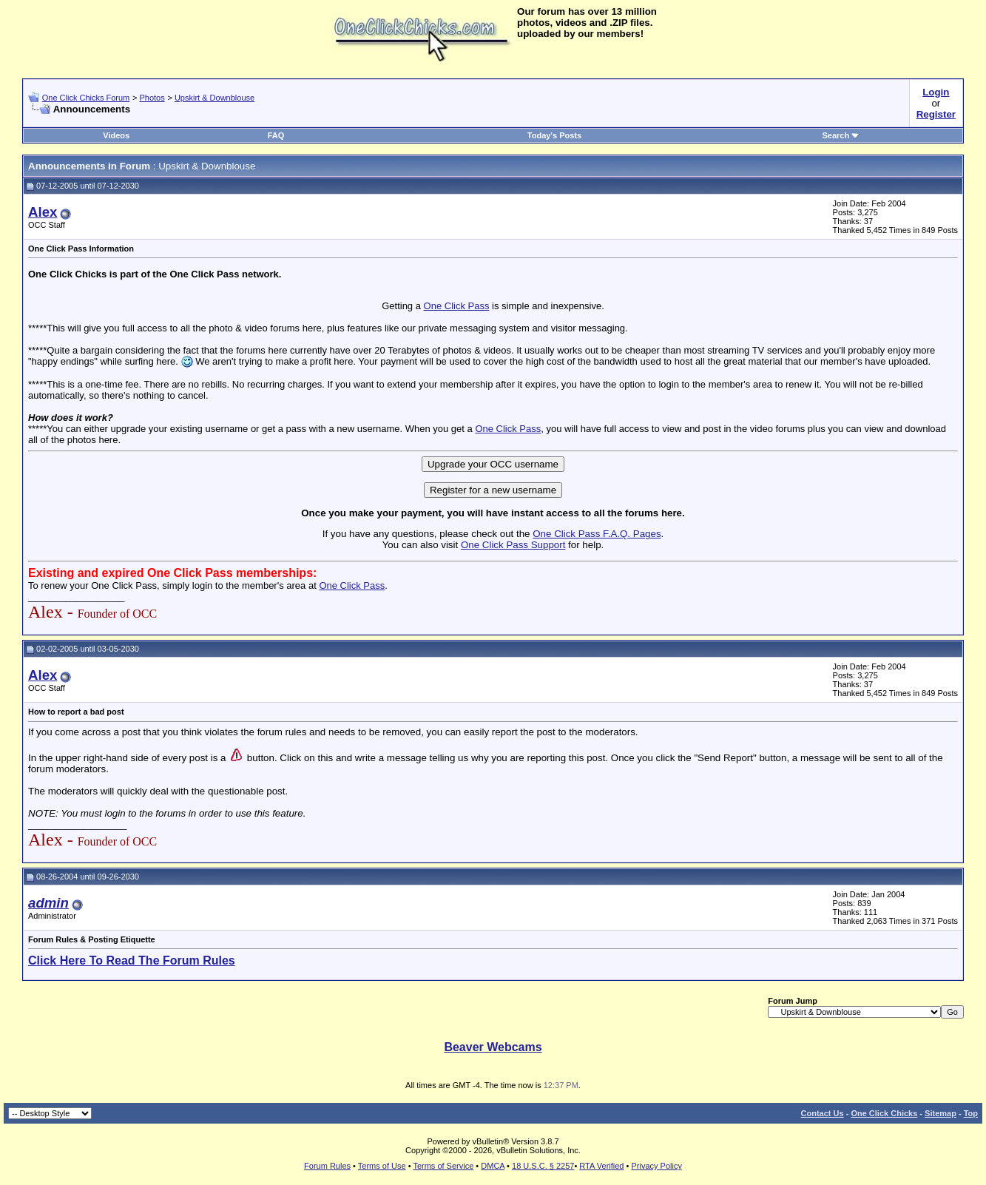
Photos (151, 97)
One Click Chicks (884, 1113)
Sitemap (940, 1113)
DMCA (492, 1165)
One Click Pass (457, 305)
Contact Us (822, 1113)
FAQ (276, 135)
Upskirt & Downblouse (214, 97)
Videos (116, 135)
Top (971, 1113)
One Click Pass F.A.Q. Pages (597, 533)
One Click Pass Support (513, 544)
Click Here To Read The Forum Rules (131, 960)
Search (841, 135)
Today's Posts (554, 135)
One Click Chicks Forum (86, 97)
